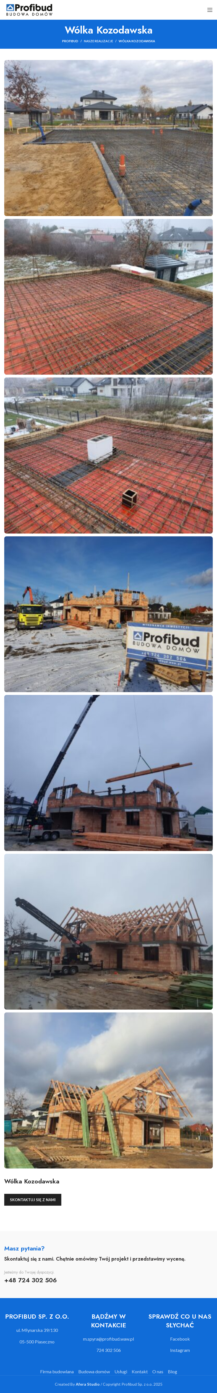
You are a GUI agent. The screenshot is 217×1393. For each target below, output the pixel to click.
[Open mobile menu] (210, 9)
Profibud (70, 41)
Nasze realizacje (98, 41)
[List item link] (108, 1339)
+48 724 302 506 (30, 1280)
